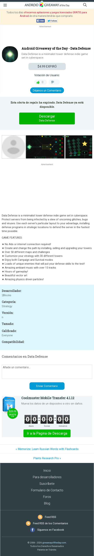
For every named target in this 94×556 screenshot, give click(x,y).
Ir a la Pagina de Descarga (47, 433)
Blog (47, 503)
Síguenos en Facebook (50, 529)
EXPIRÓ (47, 66)
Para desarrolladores (47, 477)
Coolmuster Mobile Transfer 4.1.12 (47, 398)
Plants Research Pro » (47, 458)
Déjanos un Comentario (47, 90)
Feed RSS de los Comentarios (50, 523)
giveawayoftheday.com (54, 542)
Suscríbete (47, 483)
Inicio (47, 470)
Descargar (47, 118)
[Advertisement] (47, 37)
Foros (47, 497)
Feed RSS (50, 517)
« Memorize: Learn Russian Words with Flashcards (47, 449)
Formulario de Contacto (47, 490)
